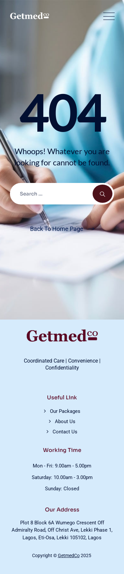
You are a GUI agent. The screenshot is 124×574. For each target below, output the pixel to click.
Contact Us (65, 432)
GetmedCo (69, 555)
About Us (65, 421)
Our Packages (65, 411)
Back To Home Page (56, 228)
